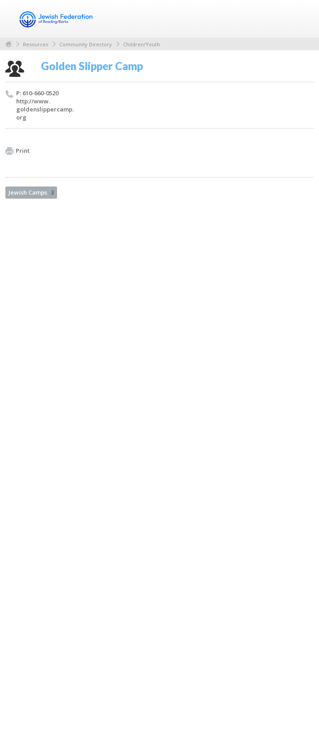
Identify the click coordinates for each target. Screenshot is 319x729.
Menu (303, 19)
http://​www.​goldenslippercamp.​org (45, 109)
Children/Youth (141, 44)
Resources (35, 44)
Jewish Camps (31, 192)
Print (17, 151)
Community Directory (85, 44)
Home (8, 44)
